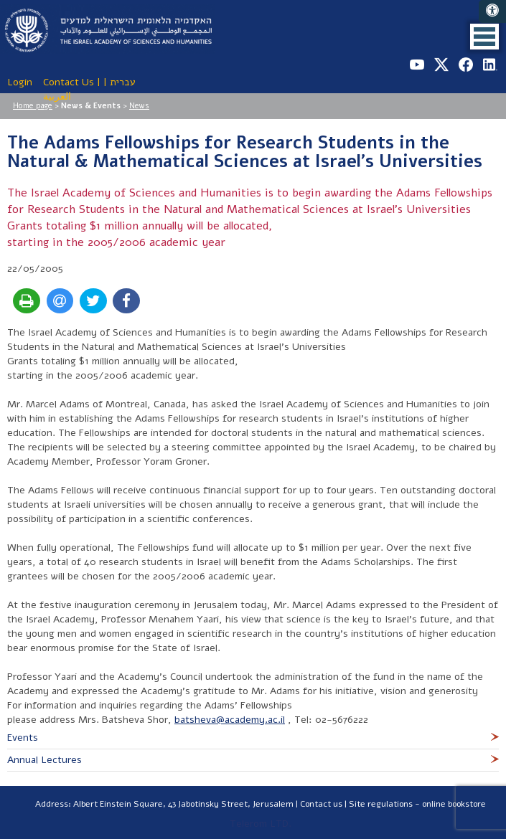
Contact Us (68, 82)
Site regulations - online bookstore (417, 804)
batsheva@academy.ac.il (229, 719)
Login (19, 82)
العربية (57, 96)
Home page (32, 105)
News (139, 105)
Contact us (321, 804)
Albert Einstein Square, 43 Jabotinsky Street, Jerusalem (183, 804)
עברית (123, 82)
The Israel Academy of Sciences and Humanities (107, 29)
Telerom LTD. (260, 823)
